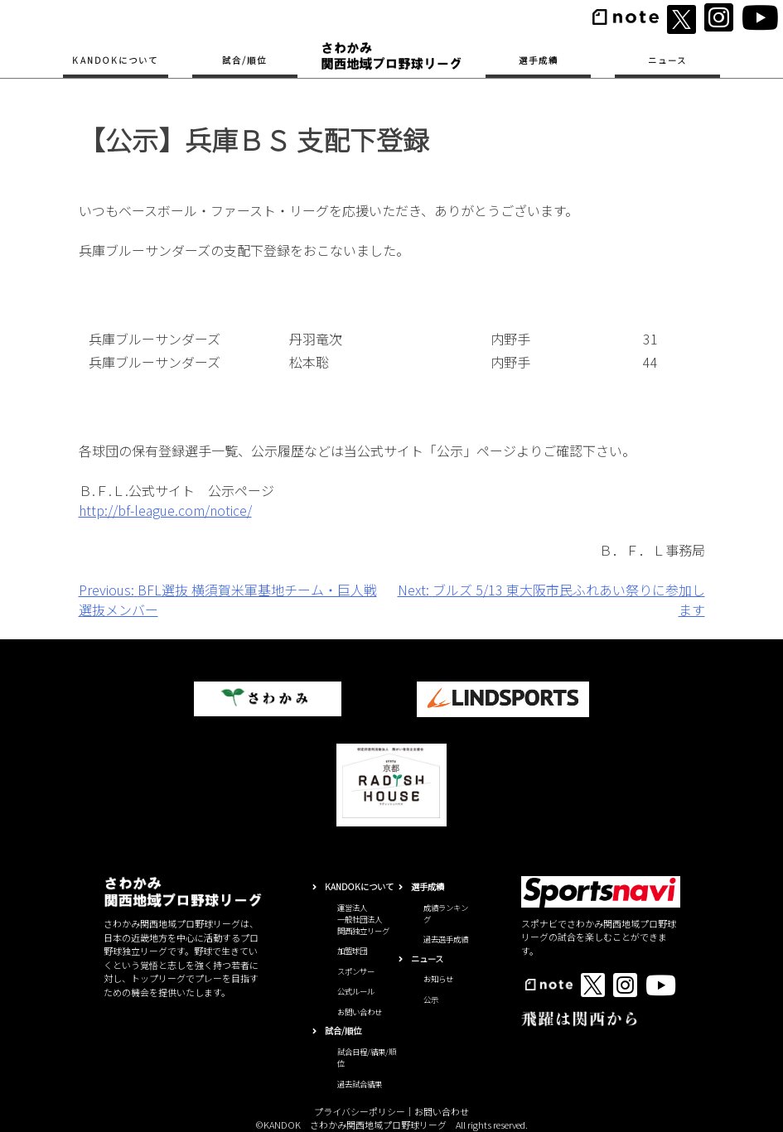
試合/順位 (244, 60)
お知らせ (438, 979)
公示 (430, 999)
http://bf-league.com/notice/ (165, 510)
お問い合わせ (359, 1012)
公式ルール (356, 991)
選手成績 (538, 60)
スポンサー (356, 971)
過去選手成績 (445, 939)
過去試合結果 (359, 1084)
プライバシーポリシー (359, 1111)
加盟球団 (352, 950)
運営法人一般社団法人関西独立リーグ (363, 919)
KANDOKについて (115, 60)
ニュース (667, 60)
